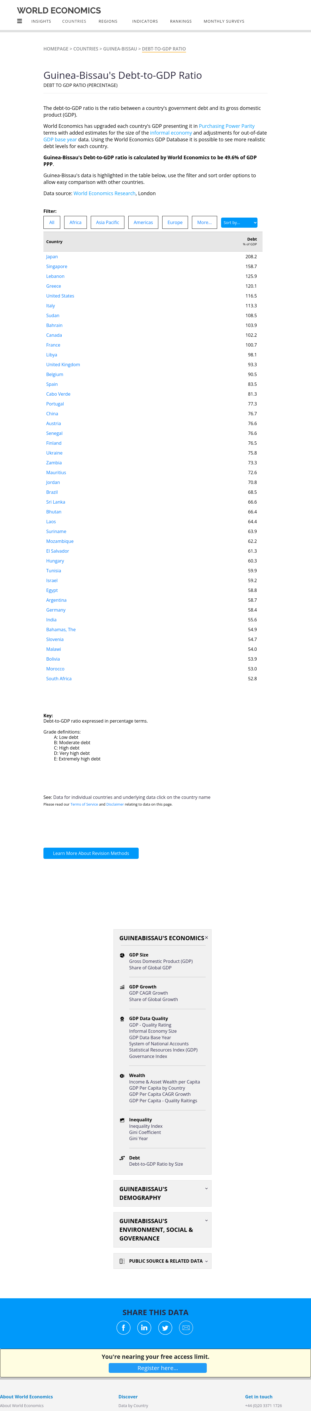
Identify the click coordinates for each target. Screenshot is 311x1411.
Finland (54, 443)
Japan (52, 256)
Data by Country (133, 1405)
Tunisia (53, 571)
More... (204, 222)
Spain (52, 384)
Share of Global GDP (150, 968)
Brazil (52, 492)
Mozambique (60, 541)
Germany (56, 610)
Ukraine (54, 453)
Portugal (55, 404)
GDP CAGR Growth (148, 993)
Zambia (54, 463)
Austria (53, 423)
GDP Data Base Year (150, 1037)
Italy (50, 306)
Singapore (56, 266)
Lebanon (55, 276)
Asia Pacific (107, 222)
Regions (108, 21)
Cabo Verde (58, 394)
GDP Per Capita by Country (157, 1088)
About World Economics (22, 1405)
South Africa (59, 678)
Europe (175, 222)
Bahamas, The (61, 629)
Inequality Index (146, 1126)
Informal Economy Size (153, 1031)
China (52, 414)
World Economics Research (105, 193)
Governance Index (148, 1056)
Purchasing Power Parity (227, 126)
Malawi (53, 649)
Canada (54, 335)
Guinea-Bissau (120, 49)
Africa (75, 222)
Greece (53, 286)
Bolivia (53, 659)
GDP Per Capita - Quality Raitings (163, 1101)
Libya (51, 355)
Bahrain (54, 325)
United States (60, 296)
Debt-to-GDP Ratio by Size (156, 1164)
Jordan (53, 482)
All (51, 222)
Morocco (55, 669)
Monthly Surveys (224, 21)
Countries (85, 49)
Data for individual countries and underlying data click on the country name (131, 797)
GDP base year (60, 139)
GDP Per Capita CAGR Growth (160, 1094)
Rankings (181, 21)
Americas (143, 222)
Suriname (56, 531)
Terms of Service (84, 804)
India (51, 620)
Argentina (56, 600)
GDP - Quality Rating (150, 1025)
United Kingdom (63, 364)
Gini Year (138, 1138)
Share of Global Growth (153, 999)
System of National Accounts (159, 1044)
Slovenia (55, 639)
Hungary (55, 561)
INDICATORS (145, 21)
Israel (52, 580)
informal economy (171, 132)
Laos (51, 521)
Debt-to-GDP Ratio (164, 49)
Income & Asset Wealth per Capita (164, 1082)
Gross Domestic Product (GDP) (161, 961)
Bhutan (53, 512)
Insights (41, 21)
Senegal (54, 433)
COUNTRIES (74, 21)
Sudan (52, 315)
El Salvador (57, 551)
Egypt (52, 590)
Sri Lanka (55, 502)
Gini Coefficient (145, 1132)
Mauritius (56, 472)
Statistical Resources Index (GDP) (163, 1050)
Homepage (55, 49)
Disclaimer (115, 804)
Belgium (54, 374)
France (53, 345)
